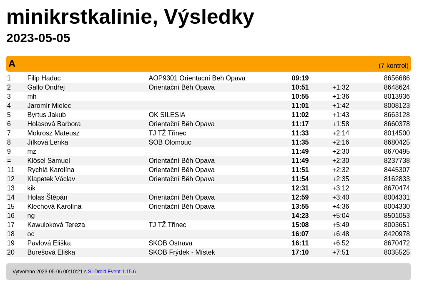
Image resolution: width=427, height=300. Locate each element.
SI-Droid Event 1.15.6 (112, 272)
